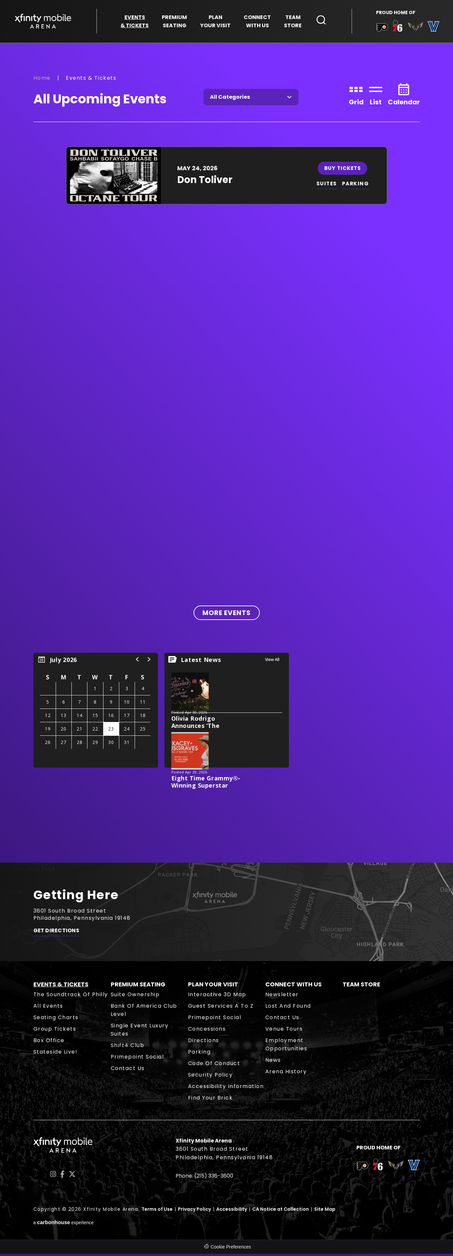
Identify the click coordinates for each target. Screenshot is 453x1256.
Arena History (286, 1074)
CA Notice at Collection (280, 1211)
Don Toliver (205, 182)
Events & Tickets (60, 986)
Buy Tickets (343, 170)
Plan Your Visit (213, 986)
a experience (63, 1225)
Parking (199, 1054)
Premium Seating (138, 986)
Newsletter (282, 996)
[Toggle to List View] (375, 96)
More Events (226, 615)
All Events (48, 1008)
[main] (226, 454)
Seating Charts (56, 1019)
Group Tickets (54, 1031)
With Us (257, 22)
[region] (95, 712)
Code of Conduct (214, 1065)
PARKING (356, 186)
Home (42, 80)
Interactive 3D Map (217, 996)
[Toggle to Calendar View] (404, 96)
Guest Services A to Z (221, 1008)
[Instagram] (53, 1176)
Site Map (324, 1211)
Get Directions (56, 934)
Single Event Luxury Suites (140, 1032)
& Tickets (135, 22)
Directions (203, 1042)
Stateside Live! (55, 1054)
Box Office (49, 1042)
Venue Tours (284, 1031)
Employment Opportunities (286, 1047)
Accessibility (231, 1211)
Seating (174, 22)
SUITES (327, 186)
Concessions (207, 1031)
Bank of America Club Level (144, 1012)
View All (272, 662)
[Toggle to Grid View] (356, 96)
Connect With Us (293, 986)
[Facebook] (62, 1176)
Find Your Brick (210, 1100)
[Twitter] (72, 1176)
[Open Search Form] (321, 20)
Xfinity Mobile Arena (44, 22)
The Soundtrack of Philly (70, 996)
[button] (137, 661)
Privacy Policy (194, 1211)
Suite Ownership (135, 996)
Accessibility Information (226, 1088)
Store (293, 22)
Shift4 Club (127, 1047)
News (273, 1062)
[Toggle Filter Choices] (250, 99)
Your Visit (215, 22)
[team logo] (381, 29)
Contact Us (128, 1070)
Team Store (361, 986)
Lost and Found (288, 1008)
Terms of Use (157, 1211)
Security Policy (210, 1077)
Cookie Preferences (231, 1249)
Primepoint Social (137, 1059)
